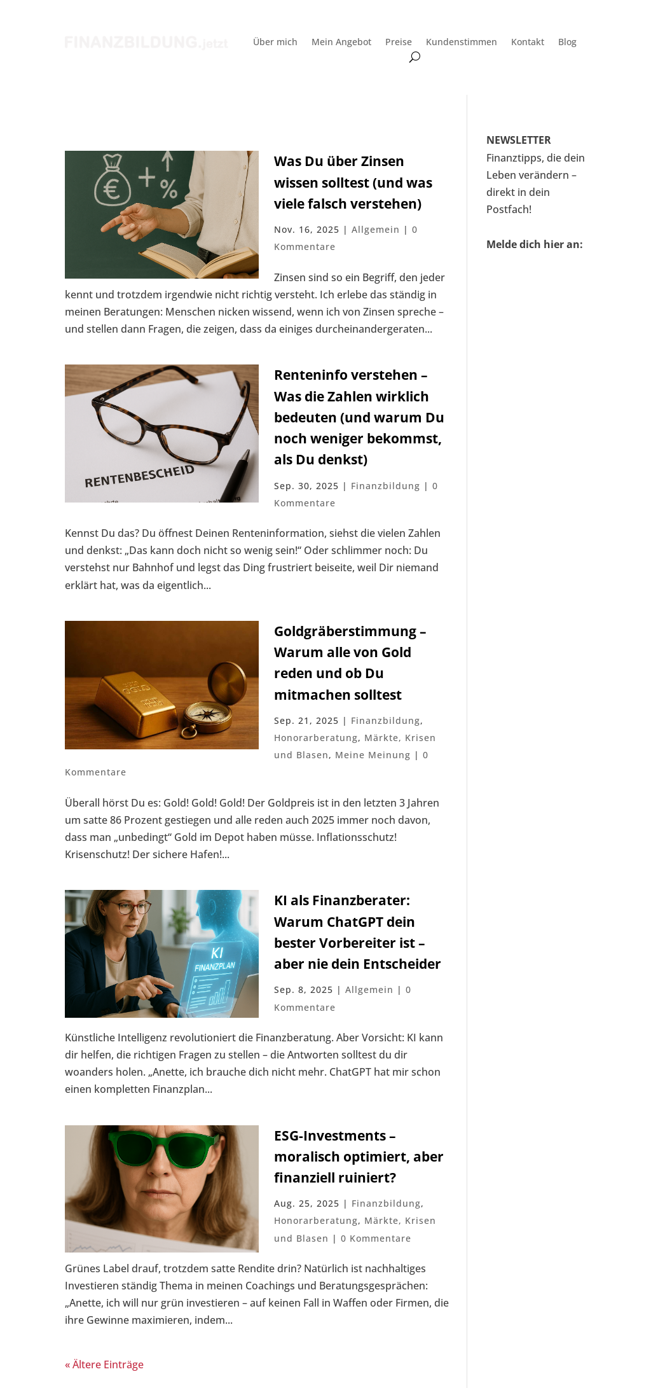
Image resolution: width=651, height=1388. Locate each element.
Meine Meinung (373, 755)
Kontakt (527, 43)
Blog (567, 43)
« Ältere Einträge (104, 1364)
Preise (398, 43)
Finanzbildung (385, 486)
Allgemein (376, 229)
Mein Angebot (341, 43)
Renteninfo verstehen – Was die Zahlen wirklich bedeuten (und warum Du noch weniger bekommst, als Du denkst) (359, 417)
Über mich (275, 43)
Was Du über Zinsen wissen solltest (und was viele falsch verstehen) (353, 182)
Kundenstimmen (461, 43)
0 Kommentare (376, 1238)
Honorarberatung (316, 738)
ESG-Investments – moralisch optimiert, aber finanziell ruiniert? (359, 1157)
